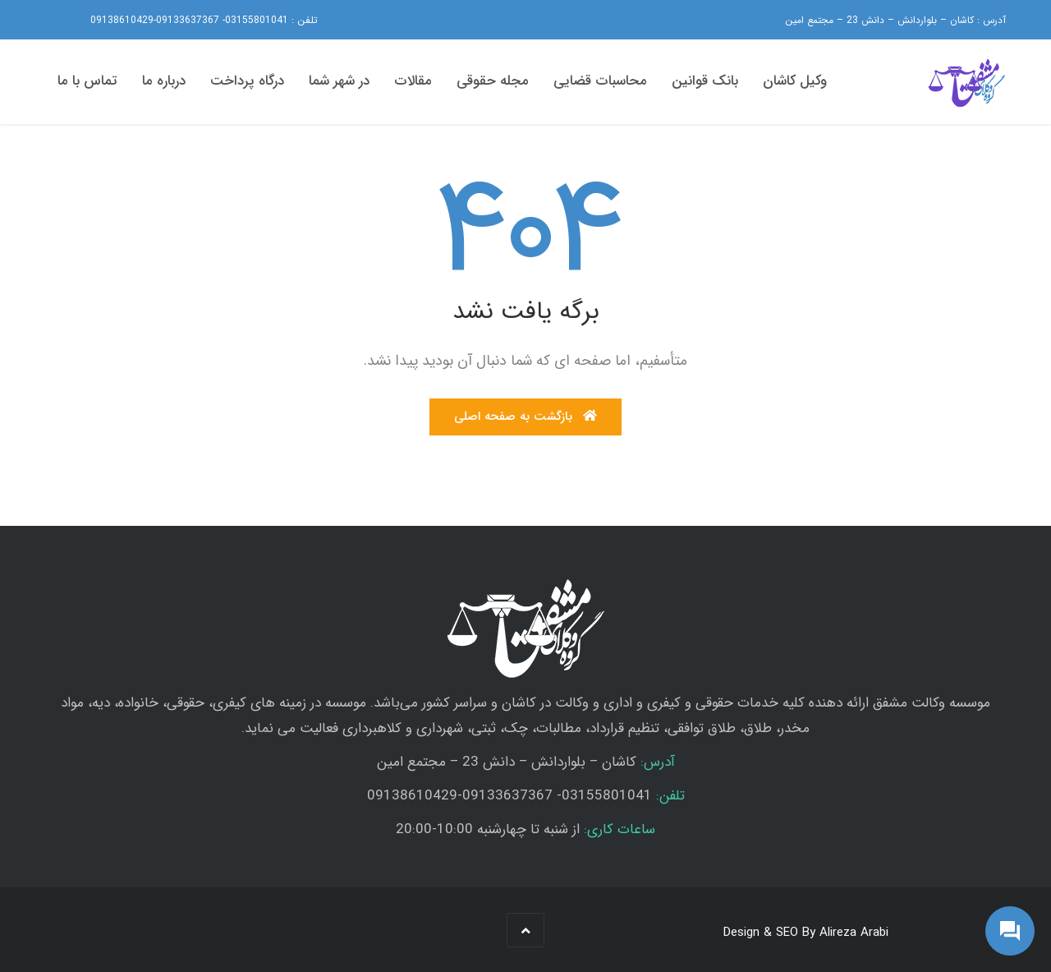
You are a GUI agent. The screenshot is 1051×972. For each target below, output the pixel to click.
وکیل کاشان (795, 81)
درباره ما (164, 81)
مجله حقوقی (493, 81)
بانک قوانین (705, 81)
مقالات (413, 81)
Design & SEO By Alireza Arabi (805, 932)
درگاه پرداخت (247, 81)
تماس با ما (87, 81)
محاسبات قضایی (600, 81)
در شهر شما (339, 81)
